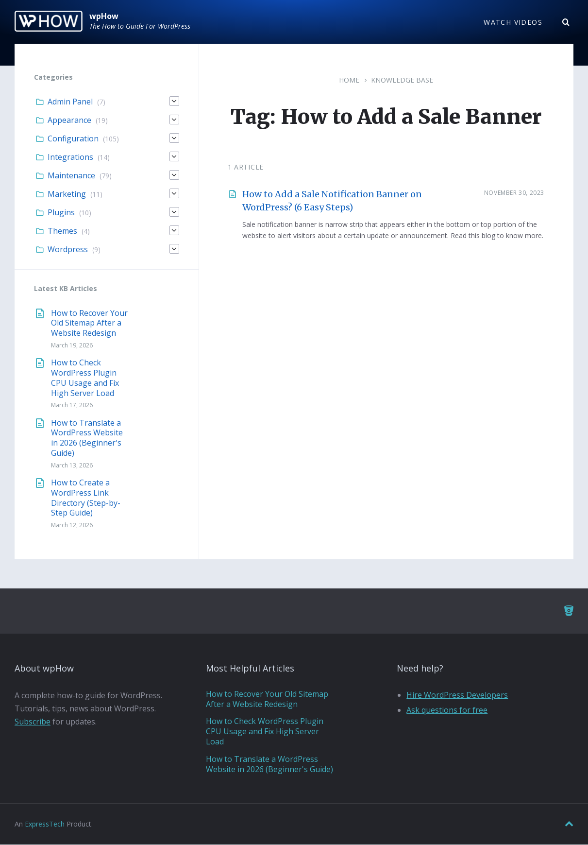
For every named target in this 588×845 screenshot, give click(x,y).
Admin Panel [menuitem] (70, 102)
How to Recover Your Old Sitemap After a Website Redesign (89, 323)
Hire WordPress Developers (457, 695)
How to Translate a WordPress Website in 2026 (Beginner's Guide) (87, 437)
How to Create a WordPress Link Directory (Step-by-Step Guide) (85, 498)
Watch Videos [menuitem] (513, 22)
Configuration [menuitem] (73, 139)
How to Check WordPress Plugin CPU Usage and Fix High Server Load (85, 378)
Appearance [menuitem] (69, 120)
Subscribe (32, 722)
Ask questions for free (446, 710)
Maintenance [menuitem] (71, 176)
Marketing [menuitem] (67, 194)
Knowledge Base (402, 80)
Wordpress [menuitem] (68, 249)
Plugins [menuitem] (61, 212)
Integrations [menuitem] (70, 157)
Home (349, 80)
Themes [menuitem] (62, 231)
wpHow (103, 16)
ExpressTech (45, 824)
